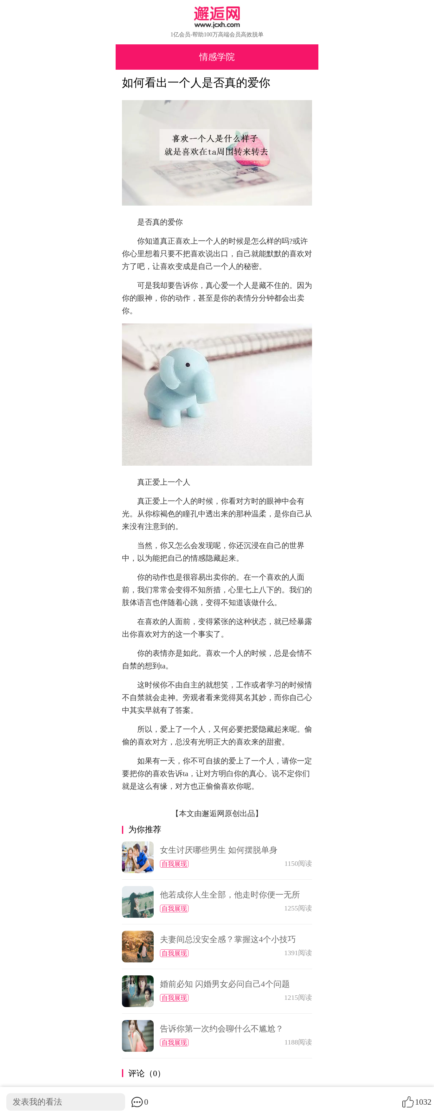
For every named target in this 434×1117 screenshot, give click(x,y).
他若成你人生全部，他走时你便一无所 (230, 894)
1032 (423, 1102)
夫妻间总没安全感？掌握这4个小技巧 (228, 939)
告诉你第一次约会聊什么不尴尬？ (222, 1028)
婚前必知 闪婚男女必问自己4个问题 (225, 984)
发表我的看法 (37, 1102)
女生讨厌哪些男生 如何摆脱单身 (219, 850)
